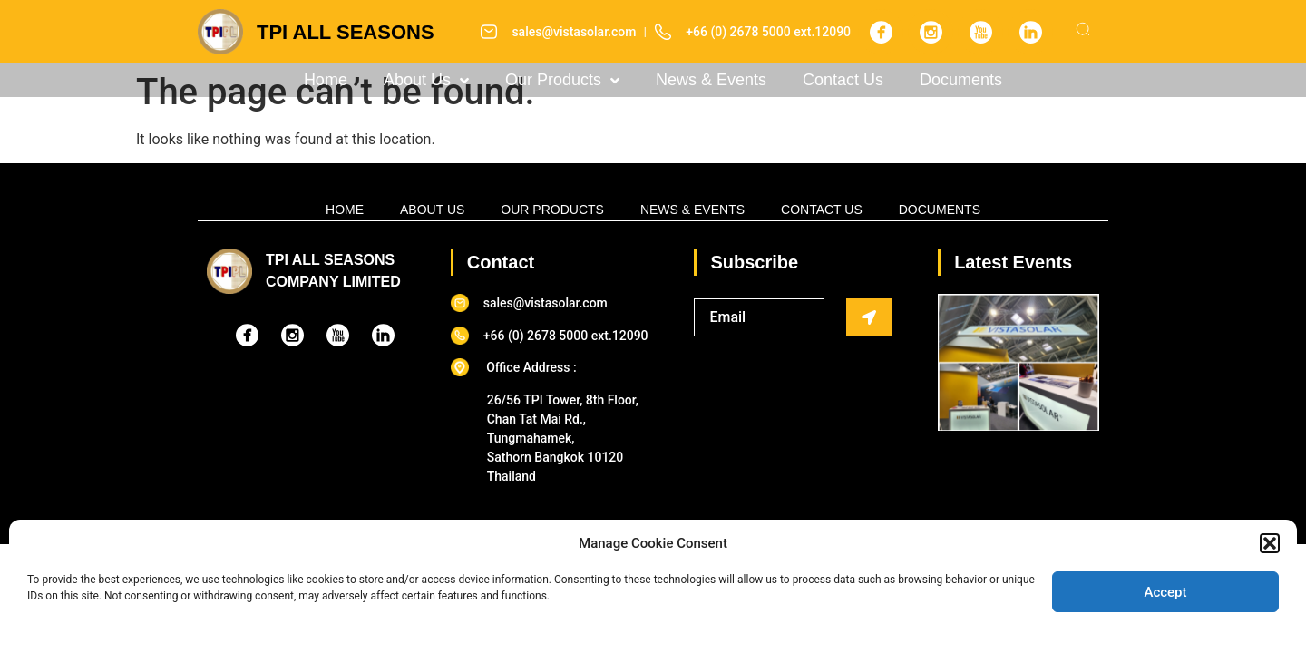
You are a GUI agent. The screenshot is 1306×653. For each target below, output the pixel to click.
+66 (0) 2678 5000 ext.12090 (768, 31)
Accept (1165, 592)
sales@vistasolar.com (574, 31)
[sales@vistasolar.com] (489, 32)
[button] (1270, 543)
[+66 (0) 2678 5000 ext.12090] (663, 32)
